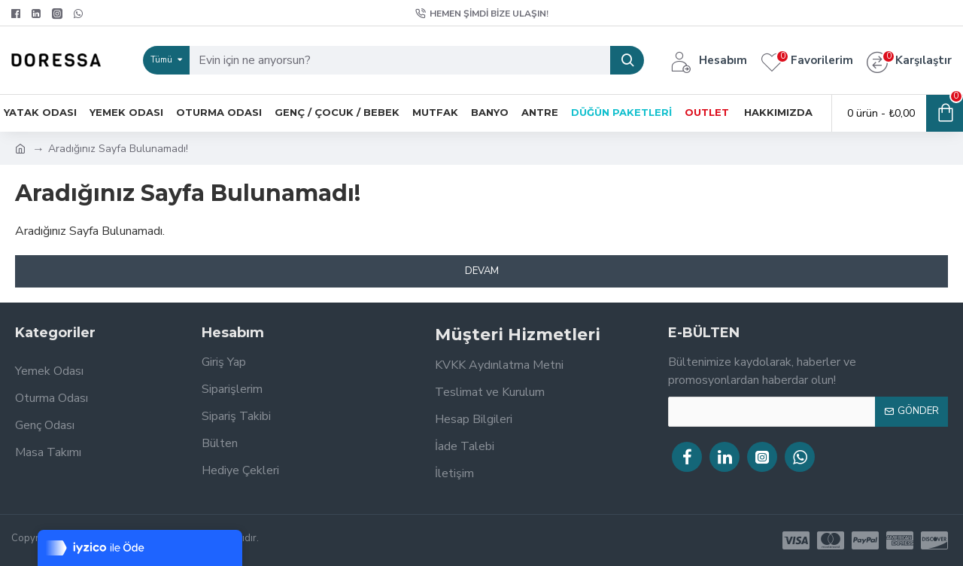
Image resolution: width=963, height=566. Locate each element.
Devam (482, 271)
